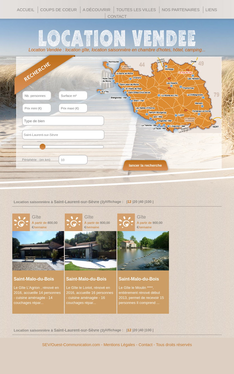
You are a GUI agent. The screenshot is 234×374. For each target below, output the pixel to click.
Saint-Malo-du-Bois (34, 279)
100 (148, 202)
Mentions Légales (119, 344)
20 (135, 202)
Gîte (36, 217)
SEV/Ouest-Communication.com (71, 344)
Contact (117, 16)
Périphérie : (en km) (36, 159)
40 (141, 202)
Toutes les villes (136, 10)
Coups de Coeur (58, 10)
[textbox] (58, 121)
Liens (211, 10)
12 (129, 202)
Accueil (25, 10)
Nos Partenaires (180, 10)
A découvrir (96, 10)
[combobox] (63, 121)
